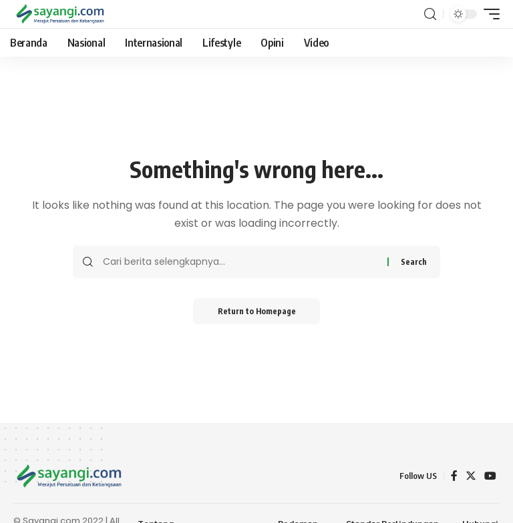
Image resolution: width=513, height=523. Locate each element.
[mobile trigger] (488, 14)
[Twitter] (471, 476)
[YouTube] (490, 476)
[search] (430, 14)
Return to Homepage (257, 311)
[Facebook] (454, 476)
